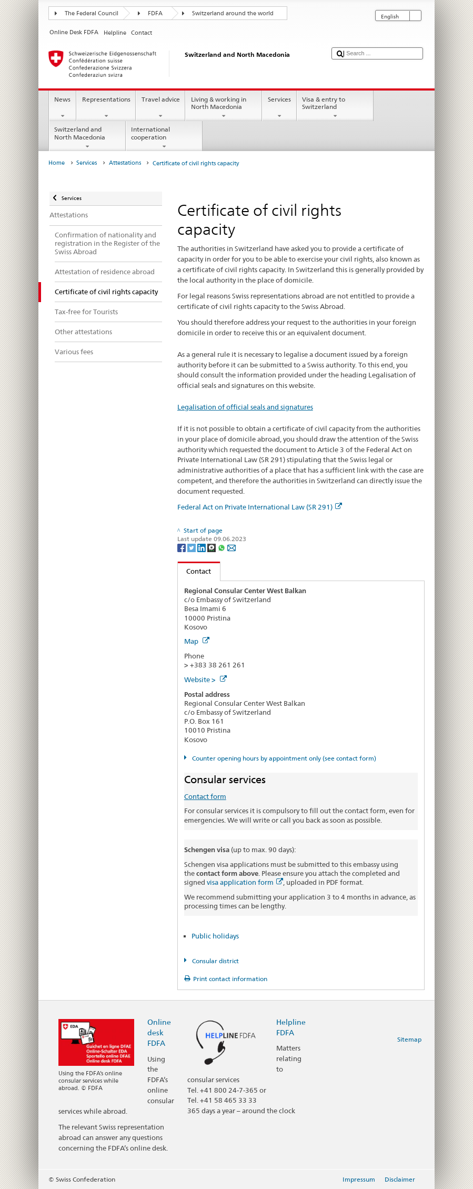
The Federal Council (91, 13)
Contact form (205, 796)
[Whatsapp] (222, 547)
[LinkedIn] (202, 547)
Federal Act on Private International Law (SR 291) (259, 507)
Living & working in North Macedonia (223, 108)
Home (56, 162)
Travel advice (160, 108)
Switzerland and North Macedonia (87, 138)
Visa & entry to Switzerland (335, 108)
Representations (106, 108)
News (62, 108)
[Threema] (212, 547)
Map (196, 641)
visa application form (245, 882)
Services (279, 108)
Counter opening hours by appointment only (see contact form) (283, 758)
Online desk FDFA (159, 1032)
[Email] (231, 547)
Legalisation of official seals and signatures (245, 407)
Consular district (214, 961)
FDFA (155, 13)
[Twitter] (192, 547)
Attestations (125, 162)
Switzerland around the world (233, 13)
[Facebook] (182, 547)
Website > (205, 679)
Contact (195, 571)
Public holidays (215, 936)
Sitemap (409, 1039)
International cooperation (164, 138)
